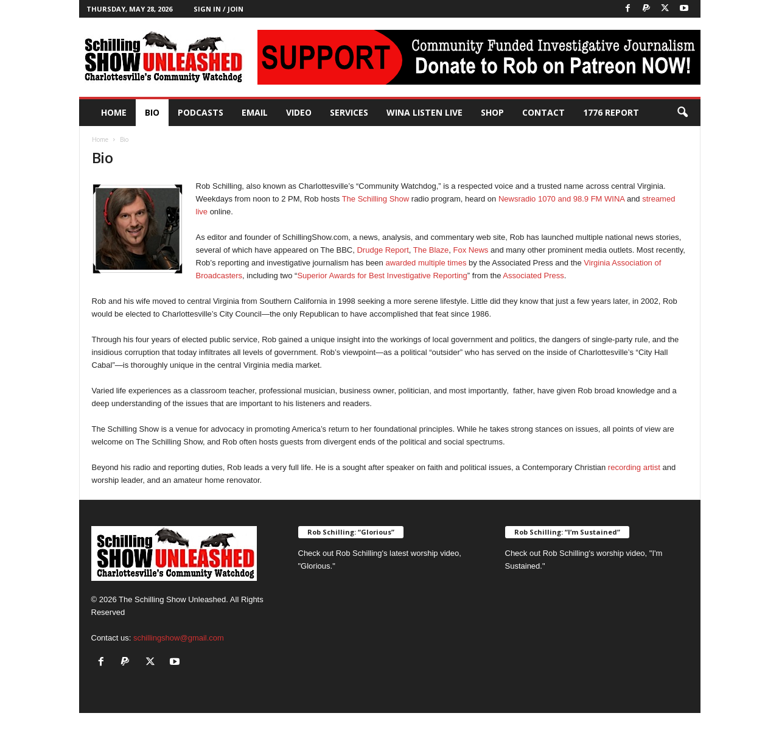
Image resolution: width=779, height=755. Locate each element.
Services (349, 112)
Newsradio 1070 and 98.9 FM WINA (561, 198)
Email (255, 112)
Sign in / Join (218, 8)
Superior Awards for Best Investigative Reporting (382, 275)
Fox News (471, 250)
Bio (152, 112)
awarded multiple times (425, 262)
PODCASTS (200, 112)
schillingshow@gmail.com (178, 637)
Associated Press (533, 275)
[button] (682, 112)
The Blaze (431, 250)
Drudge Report (382, 250)
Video (299, 112)
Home (114, 112)
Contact (543, 112)
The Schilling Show (376, 198)
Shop (492, 112)
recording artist (634, 467)
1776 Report (611, 112)
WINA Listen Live (424, 112)
